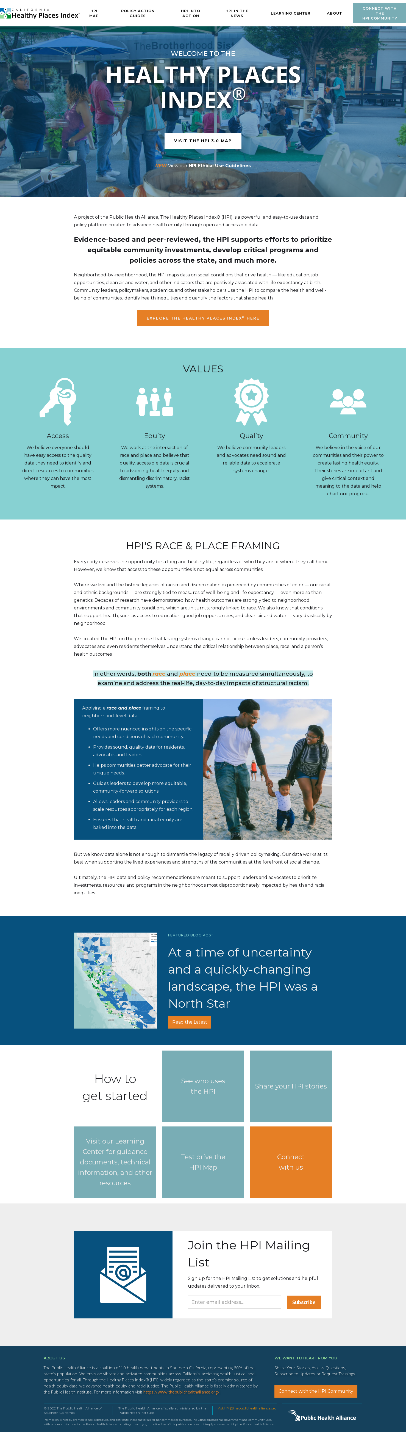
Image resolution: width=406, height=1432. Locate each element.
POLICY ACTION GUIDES (138, 13)
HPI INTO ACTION (190, 13)
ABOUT (334, 13)
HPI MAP (94, 13)
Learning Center (290, 13)
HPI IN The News (237, 13)
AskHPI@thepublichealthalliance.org (247, 1408)
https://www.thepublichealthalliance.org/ (181, 1392)
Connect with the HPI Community (316, 1391)
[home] (40, 13)
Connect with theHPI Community (379, 13)
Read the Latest (189, 1022)
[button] (290, 13)
